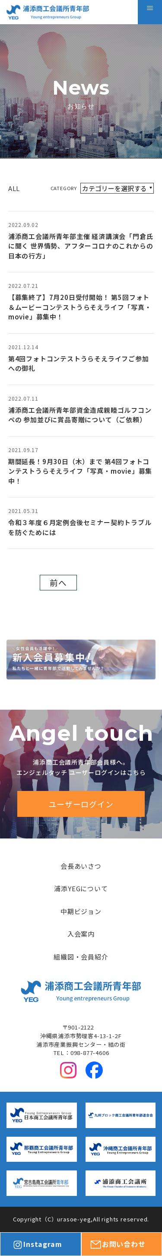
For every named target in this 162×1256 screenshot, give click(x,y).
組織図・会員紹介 (81, 956)
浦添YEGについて (81, 888)
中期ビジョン (81, 911)
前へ (58, 582)
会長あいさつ (81, 866)
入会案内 (81, 934)
